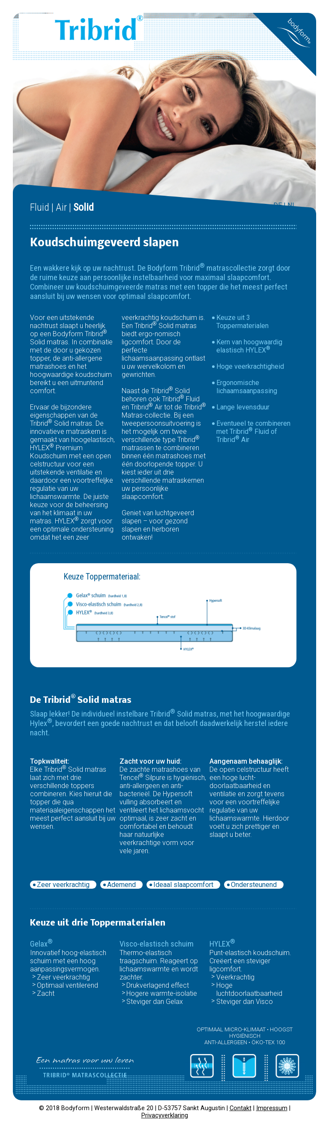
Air (61, 207)
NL (291, 205)
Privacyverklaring (164, 1115)
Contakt (240, 1108)
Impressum (271, 1108)
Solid (83, 207)
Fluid (39, 207)
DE (277, 205)
